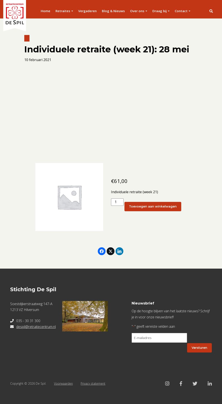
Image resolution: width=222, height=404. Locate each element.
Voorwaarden (63, 383)
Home (45, 11)
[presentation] (165, 354)
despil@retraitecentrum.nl (36, 326)
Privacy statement (93, 383)
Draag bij (159, 11)
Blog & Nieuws (113, 11)
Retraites (63, 11)
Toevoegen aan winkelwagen (153, 206)
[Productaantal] (117, 202)
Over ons (137, 11)
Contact (181, 11)
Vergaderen (87, 11)
